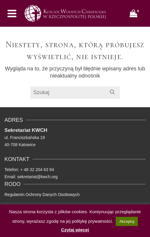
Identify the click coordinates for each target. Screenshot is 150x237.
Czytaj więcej (75, 229)
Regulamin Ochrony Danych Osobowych (42, 194)
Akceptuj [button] (126, 221)
